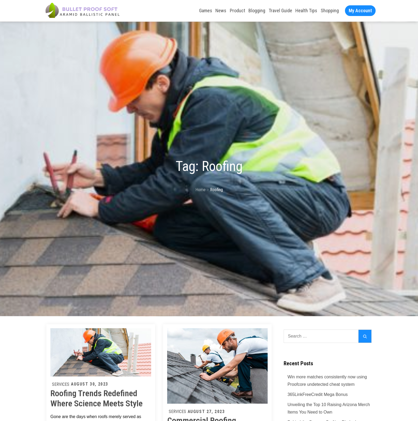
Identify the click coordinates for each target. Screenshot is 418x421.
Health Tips (306, 10)
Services (60, 384)
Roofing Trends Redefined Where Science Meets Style (96, 398)
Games (205, 10)
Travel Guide (280, 10)
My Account (360, 10)
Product (237, 10)
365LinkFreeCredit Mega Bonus (317, 394)
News (220, 10)
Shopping (330, 10)
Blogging (256, 10)
